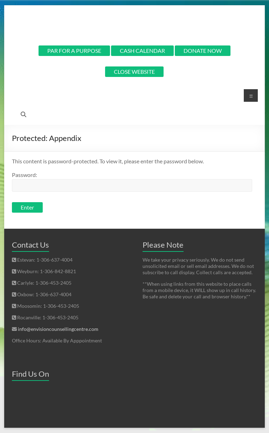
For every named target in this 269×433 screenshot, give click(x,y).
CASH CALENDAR (142, 50)
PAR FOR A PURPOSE (74, 50)
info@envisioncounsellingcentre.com (58, 329)
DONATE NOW (203, 50)
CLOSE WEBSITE (134, 71)
